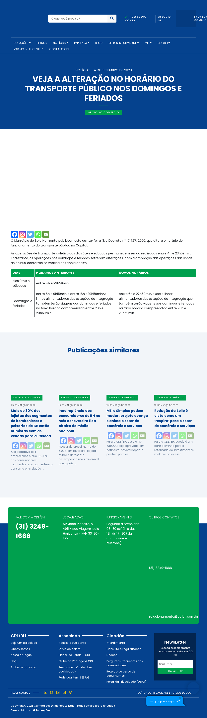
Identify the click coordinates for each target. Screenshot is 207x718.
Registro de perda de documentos (120, 673)
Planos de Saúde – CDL (74, 655)
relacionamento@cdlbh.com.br (173, 616)
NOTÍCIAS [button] (59, 43)
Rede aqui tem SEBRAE (74, 677)
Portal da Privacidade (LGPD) (126, 681)
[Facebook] (14, 233)
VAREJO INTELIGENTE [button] (27, 49)
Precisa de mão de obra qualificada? (75, 669)
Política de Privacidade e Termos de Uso (163, 692)
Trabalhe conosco (23, 667)
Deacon (111, 655)
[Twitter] (30, 233)
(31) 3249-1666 (160, 567)
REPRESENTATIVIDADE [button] (123, 43)
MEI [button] (147, 43)
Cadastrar (175, 670)
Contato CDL (59, 49)
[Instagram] (22, 233)
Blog (99, 43)
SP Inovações (41, 709)
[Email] (45, 233)
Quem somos (20, 649)
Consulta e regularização (123, 649)
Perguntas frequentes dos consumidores (124, 663)
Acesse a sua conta (72, 642)
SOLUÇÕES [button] (21, 43)
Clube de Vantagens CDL (76, 661)
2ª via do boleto (70, 649)
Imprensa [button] (80, 43)
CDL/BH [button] (163, 43)
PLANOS (42, 43)
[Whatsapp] (37, 233)
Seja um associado (24, 642)
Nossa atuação (21, 655)
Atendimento (115, 642)
